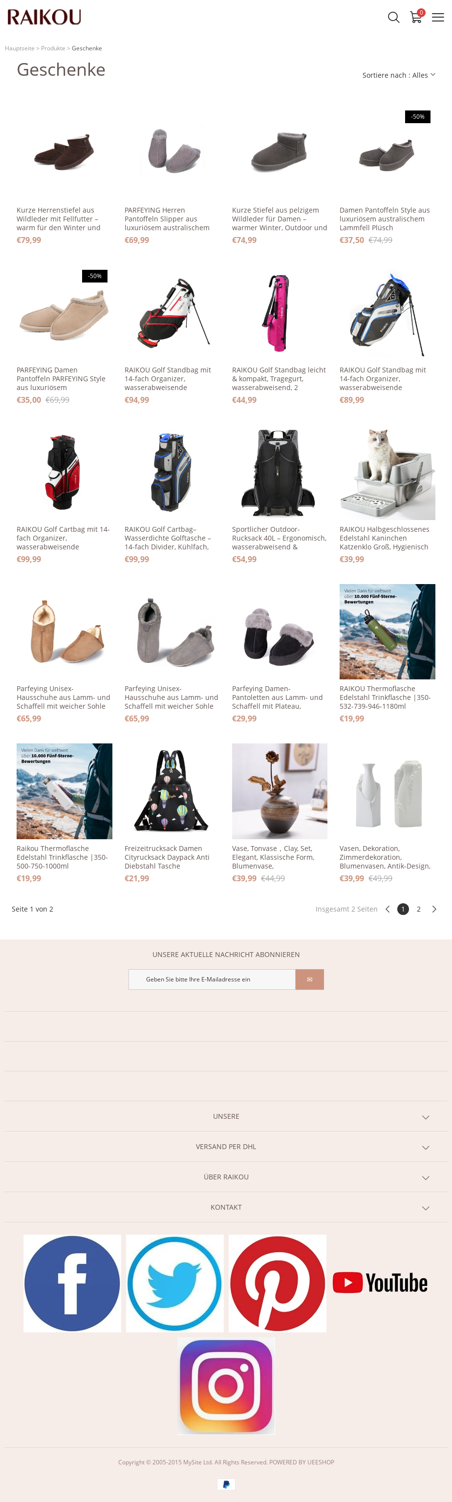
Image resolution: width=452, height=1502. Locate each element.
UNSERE (226, 1116)
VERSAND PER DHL (226, 1146)
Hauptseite (20, 48)
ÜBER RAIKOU (226, 1176)
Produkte (53, 48)
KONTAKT (226, 1207)
